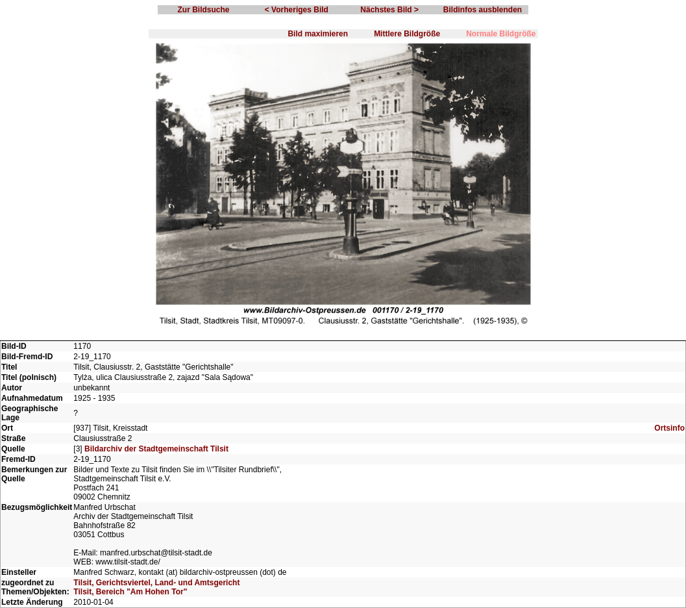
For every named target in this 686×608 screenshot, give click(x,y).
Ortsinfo (669, 428)
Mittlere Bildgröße (407, 33)
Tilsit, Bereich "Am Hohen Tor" (130, 591)
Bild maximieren (318, 33)
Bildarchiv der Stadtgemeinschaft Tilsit (156, 448)
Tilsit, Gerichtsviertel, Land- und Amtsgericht (156, 582)
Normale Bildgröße (500, 33)
